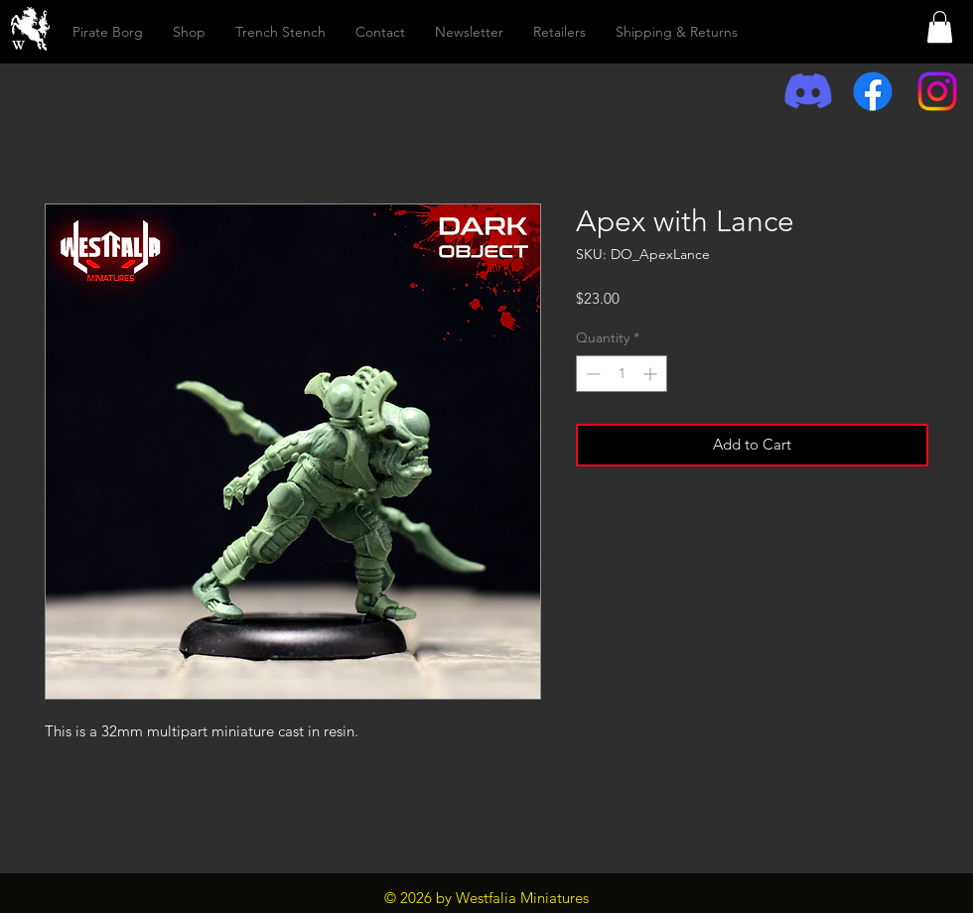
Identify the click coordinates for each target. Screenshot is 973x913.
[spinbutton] (621, 373)
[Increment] (651, 373)
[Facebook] (873, 91)
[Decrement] (591, 373)
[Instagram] (937, 91)
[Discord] (808, 91)
